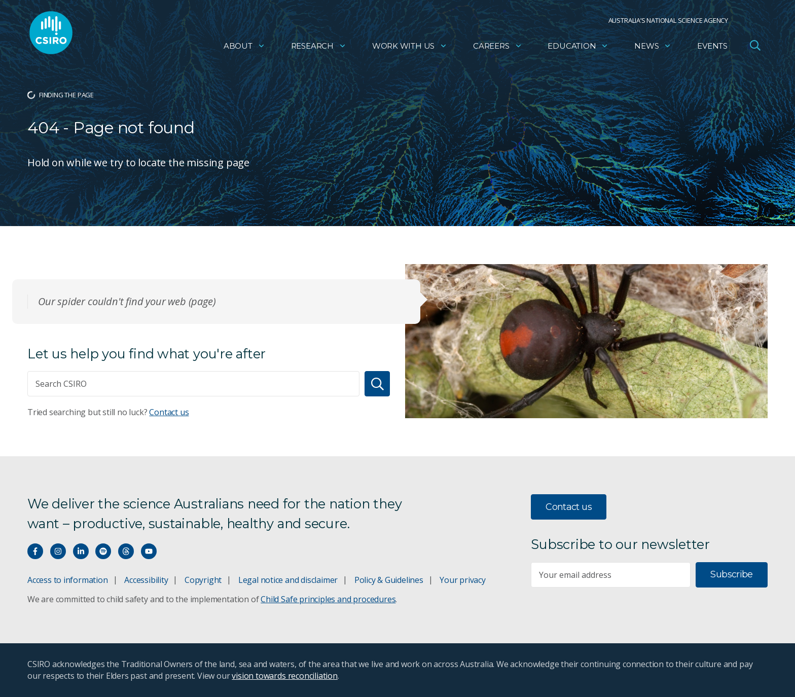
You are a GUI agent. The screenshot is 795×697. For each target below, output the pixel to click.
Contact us (169, 412)
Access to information (67, 579)
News (652, 48)
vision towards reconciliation (285, 675)
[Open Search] (755, 47)
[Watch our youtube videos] (149, 551)
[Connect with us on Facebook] (35, 551)
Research (318, 48)
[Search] (377, 383)
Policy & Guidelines (388, 579)
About (244, 48)
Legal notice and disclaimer (288, 579)
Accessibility (146, 579)
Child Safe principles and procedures (328, 599)
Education (578, 48)
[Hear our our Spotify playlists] (103, 551)
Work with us (409, 48)
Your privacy (462, 579)
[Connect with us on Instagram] (58, 551)
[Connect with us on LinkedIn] (81, 551)
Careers (497, 48)
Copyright (203, 579)
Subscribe (731, 574)
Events (712, 48)
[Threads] (126, 551)
